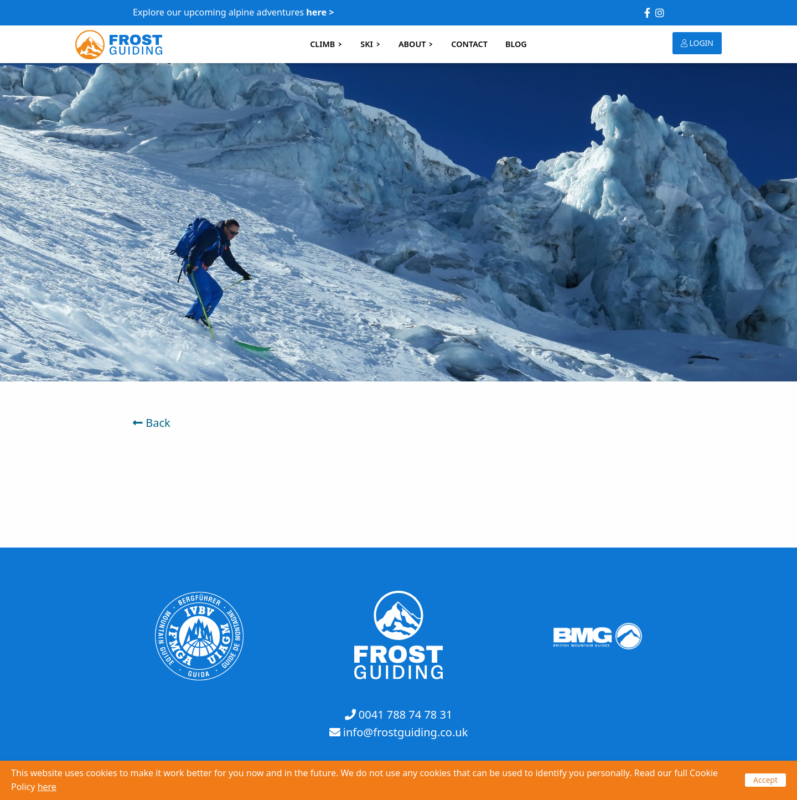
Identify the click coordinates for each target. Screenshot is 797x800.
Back (151, 422)
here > (320, 12)
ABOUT (415, 44)
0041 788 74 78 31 (406, 714)
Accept (765, 780)
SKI (370, 44)
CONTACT (469, 44)
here (47, 787)
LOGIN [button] (697, 43)
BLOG (516, 44)
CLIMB (326, 44)
